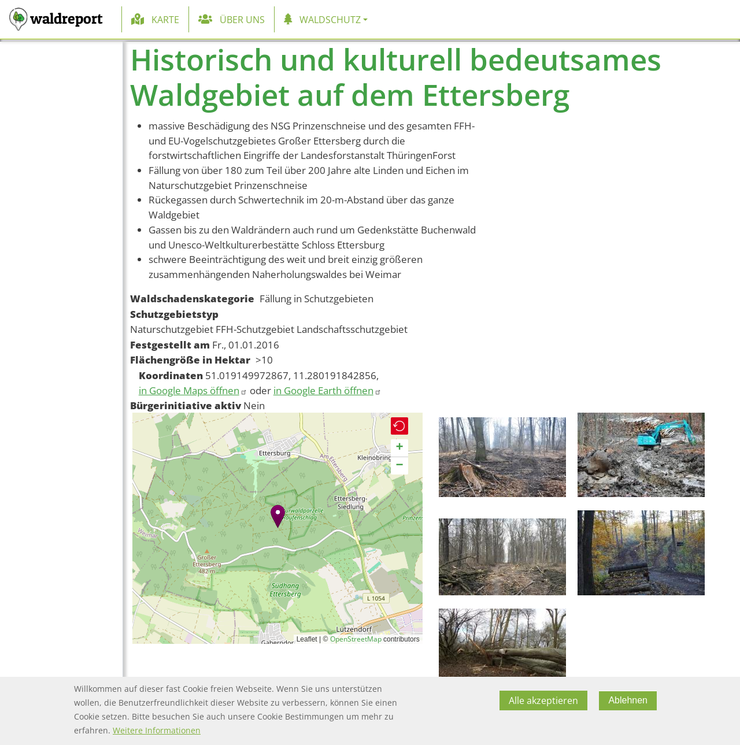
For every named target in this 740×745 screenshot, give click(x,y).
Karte (165, 19)
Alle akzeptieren (543, 700)
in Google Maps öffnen (193, 390)
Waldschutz (330, 19)
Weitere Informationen (157, 730)
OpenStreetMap (356, 639)
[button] (278, 516)
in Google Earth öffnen (327, 390)
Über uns (242, 19)
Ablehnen (628, 700)
